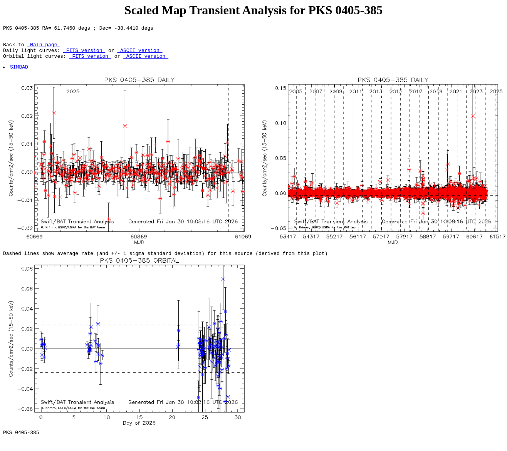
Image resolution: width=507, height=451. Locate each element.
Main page (43, 47)
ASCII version (139, 54)
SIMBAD (19, 73)
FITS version (84, 54)
